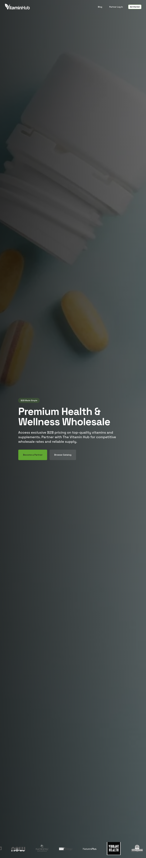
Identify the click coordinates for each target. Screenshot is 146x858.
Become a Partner (32, 454)
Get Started (135, 7)
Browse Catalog (62, 454)
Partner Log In (116, 7)
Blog (100, 7)
